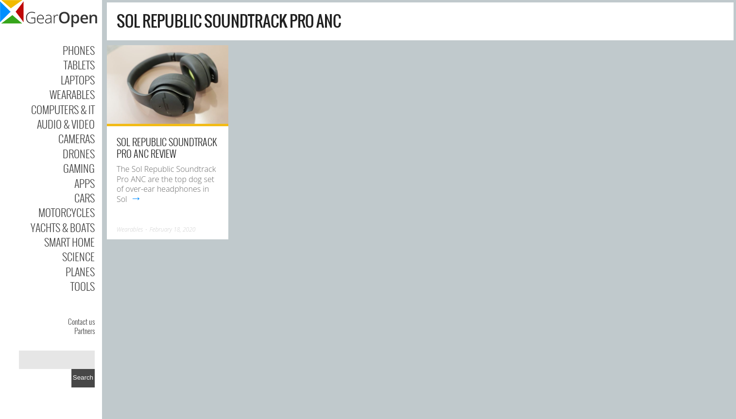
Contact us (81, 321)
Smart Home (69, 242)
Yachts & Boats (63, 227)
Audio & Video (66, 124)
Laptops (78, 79)
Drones (79, 153)
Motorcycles (66, 212)
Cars (84, 197)
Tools (82, 286)
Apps (84, 183)
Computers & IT (63, 109)
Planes (80, 271)
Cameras (76, 138)
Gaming (79, 168)
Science (78, 256)
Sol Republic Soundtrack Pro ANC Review (167, 147)
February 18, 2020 (173, 229)
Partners (84, 330)
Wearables (72, 94)
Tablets (79, 64)
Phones (79, 50)
